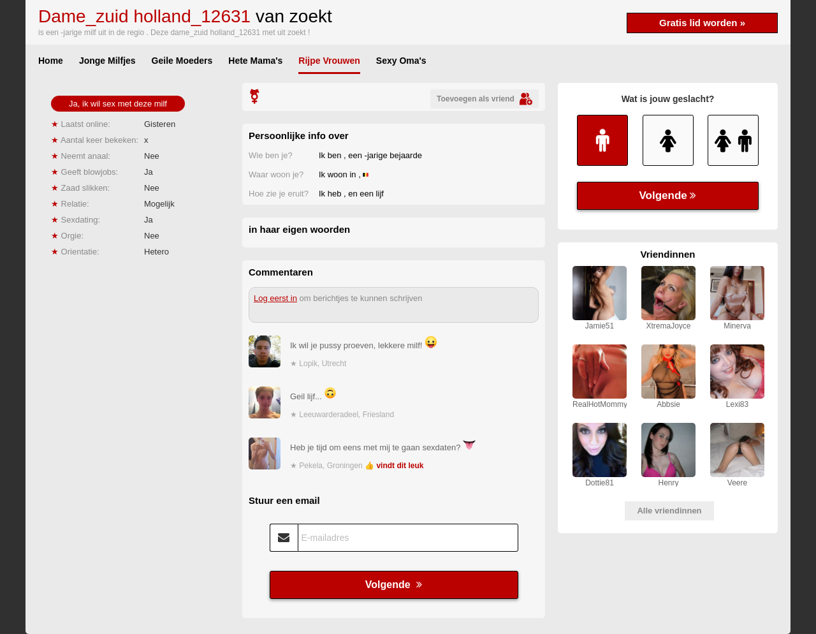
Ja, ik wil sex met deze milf (118, 103)
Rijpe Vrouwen (329, 60)
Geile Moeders (182, 60)
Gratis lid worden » (702, 22)
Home (50, 60)
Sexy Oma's (401, 60)
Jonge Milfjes (107, 60)
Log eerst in (275, 298)
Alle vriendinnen (669, 510)
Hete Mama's (255, 60)
